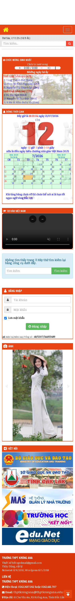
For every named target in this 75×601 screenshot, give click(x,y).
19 (9, 177)
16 (47, 172)
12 (9, 172)
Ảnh (10, 346)
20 (18, 177)
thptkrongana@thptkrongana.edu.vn (40, 592)
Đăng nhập (15, 291)
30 (47, 181)
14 (28, 172)
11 (66, 168)
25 (66, 177)
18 (66, 172)
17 (56, 172)
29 (37, 181)
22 (37, 177)
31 (56, 181)
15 (37, 172)
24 (56, 177)
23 (47, 177)
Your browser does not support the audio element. (38, 67)
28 (28, 181)
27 (18, 181)
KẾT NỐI (13, 448)
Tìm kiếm (60, 271)
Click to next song (37, 64)
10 (56, 168)
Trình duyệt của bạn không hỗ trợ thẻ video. (37, 231)
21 (28, 177)
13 (18, 172)
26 (9, 181)
